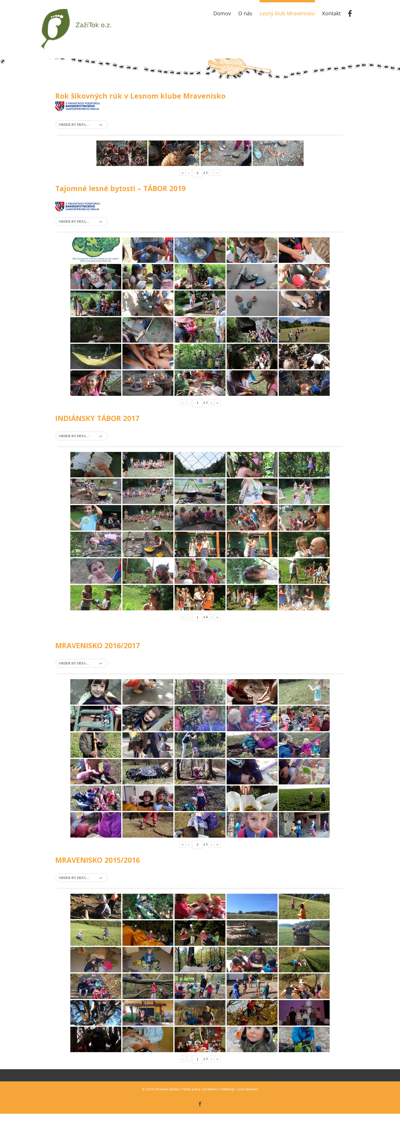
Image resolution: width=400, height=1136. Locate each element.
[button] (81, 125)
